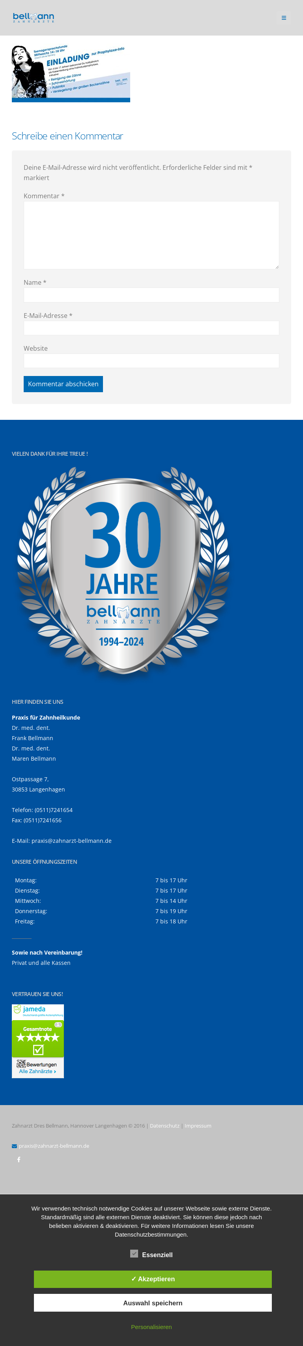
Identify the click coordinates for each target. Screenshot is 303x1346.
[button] (284, 17)
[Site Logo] (33, 18)
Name (35, 282)
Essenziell (151, 1253)
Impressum (198, 1125)
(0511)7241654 (54, 810)
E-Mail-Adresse (48, 315)
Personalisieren (151, 1326)
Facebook (18, 1160)
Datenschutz (165, 1125)
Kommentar (44, 196)
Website (36, 348)
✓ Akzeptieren (153, 1278)
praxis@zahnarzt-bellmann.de (72, 840)
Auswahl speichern (152, 1303)
